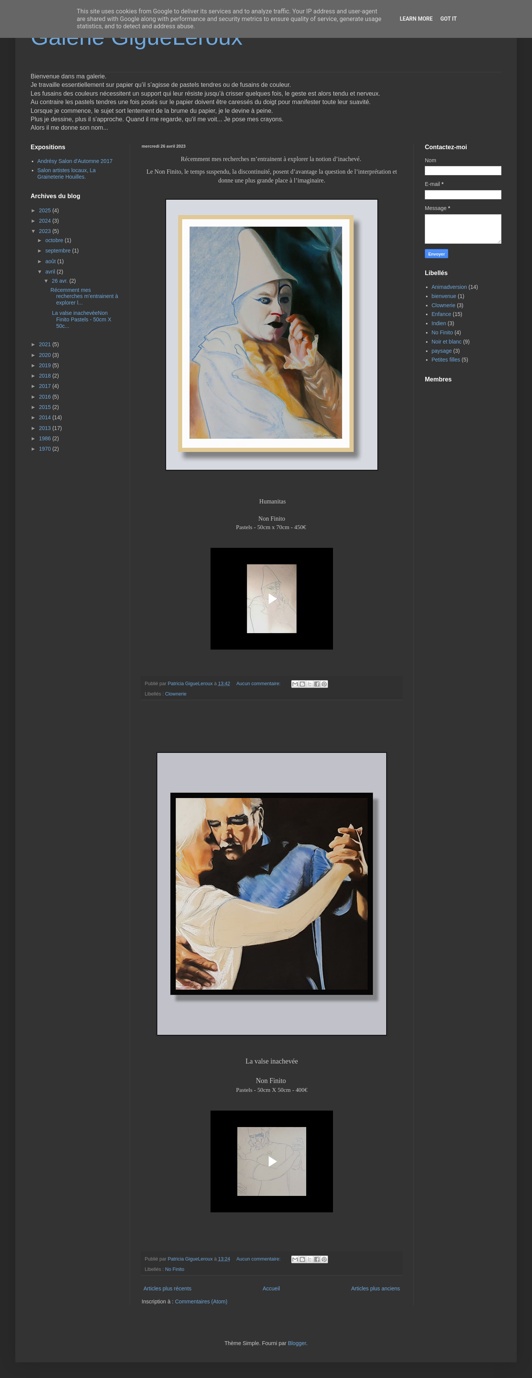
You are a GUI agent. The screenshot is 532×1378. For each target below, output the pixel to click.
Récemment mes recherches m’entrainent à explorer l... (84, 296)
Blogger (297, 1343)
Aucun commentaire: (259, 683)
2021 (45, 344)
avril (51, 272)
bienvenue (444, 296)
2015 (45, 407)
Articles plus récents (167, 1288)
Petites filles (446, 360)
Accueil (271, 1288)
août (51, 261)
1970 (45, 449)
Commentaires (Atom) (201, 1301)
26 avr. (60, 281)
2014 (45, 417)
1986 (45, 438)
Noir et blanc (447, 342)
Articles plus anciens (375, 1288)
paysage (442, 351)
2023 (45, 231)
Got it (448, 19)
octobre (55, 240)
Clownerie (175, 694)
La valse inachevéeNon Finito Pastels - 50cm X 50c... (81, 319)
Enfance (441, 314)
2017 (45, 386)
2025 (45, 210)
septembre (58, 251)
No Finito (174, 1269)
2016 (45, 397)
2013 (45, 428)
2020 (45, 355)
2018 (45, 376)
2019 (45, 365)
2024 (45, 221)
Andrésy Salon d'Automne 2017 (75, 161)
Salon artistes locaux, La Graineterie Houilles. (67, 173)
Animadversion (449, 287)
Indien (439, 323)
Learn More (416, 19)
